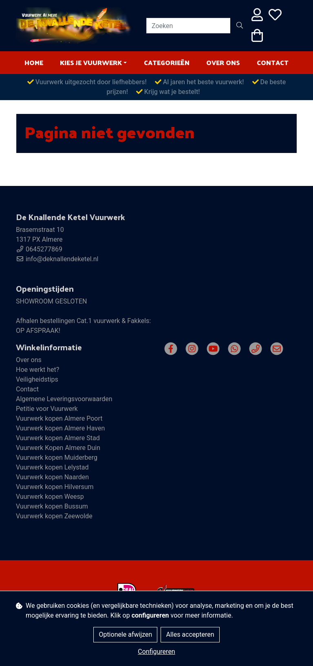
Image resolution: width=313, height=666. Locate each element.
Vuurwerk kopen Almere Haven (60, 428)
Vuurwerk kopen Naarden (52, 477)
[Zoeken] (188, 25)
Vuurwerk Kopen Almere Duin (58, 448)
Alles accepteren (190, 634)
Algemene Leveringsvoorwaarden (64, 399)
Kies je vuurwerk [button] (91, 62)
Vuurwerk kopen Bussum (52, 506)
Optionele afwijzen (125, 634)
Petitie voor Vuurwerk (47, 409)
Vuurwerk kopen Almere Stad (58, 438)
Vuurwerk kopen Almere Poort (59, 418)
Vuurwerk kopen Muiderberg (56, 457)
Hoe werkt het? (37, 369)
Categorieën (167, 62)
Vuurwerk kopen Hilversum (55, 487)
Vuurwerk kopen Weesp (50, 496)
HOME (33, 62)
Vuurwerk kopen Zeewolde (54, 516)
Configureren (156, 651)
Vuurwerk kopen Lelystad (52, 467)
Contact (273, 62)
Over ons (223, 62)
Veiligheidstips (37, 379)
